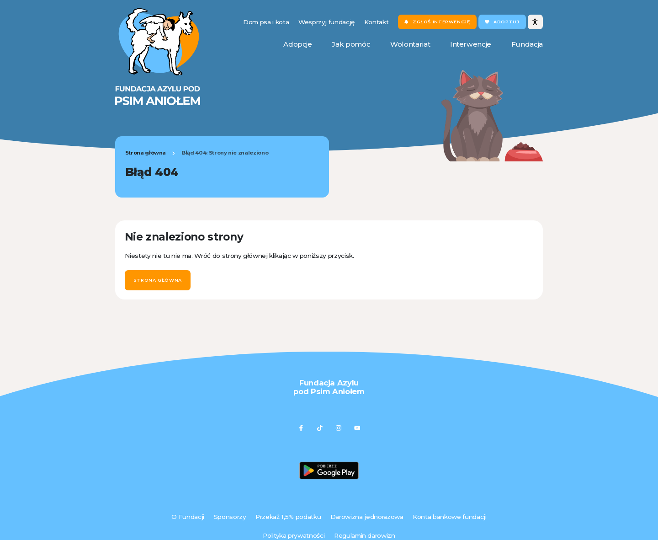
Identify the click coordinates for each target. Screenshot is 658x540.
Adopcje (297, 44)
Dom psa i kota (266, 22)
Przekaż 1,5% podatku (288, 516)
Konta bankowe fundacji (449, 516)
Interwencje (470, 44)
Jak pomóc (351, 44)
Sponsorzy (230, 516)
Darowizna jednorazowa (366, 516)
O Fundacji (187, 516)
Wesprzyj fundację (326, 22)
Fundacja (527, 44)
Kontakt (376, 22)
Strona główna (145, 153)
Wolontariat (410, 44)
